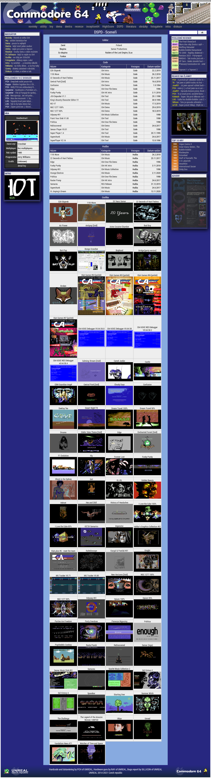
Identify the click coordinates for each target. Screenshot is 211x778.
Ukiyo (119, 718)
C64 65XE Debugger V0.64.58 (119, 328)
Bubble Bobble (185, 149)
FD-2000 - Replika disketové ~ (191, 52)
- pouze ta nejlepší (15, 43)
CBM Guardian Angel (63, 384)
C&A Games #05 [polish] (119, 275)
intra (167, 26)
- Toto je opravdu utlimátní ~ (187, 102)
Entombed (183, 155)
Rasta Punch (91, 645)
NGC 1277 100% (57, 107)
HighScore (108, 26)
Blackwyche (184, 152)
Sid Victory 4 (63, 692)
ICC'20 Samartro (91, 526)
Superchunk (55, 136)
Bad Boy (147, 225)
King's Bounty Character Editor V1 (64, 99)
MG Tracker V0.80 (91, 575)
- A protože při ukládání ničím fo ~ (188, 79)
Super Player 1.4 (57, 133)
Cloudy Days (119, 384)
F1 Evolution (63, 455)
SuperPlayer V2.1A (58, 140)
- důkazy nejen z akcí (18, 60)
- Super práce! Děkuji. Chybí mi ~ (188, 105)
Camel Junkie (119, 360)
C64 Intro (105, 70)
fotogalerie (156, 26)
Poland (119, 45)
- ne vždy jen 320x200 (17, 57)
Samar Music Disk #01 (63, 670)
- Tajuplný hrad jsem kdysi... (18, 101)
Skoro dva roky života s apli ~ (191, 44)
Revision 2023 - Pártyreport (190, 55)
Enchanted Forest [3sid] (147, 432)
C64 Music (105, 74)
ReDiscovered (55, 125)
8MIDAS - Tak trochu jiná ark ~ (192, 58)
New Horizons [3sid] (119, 574)
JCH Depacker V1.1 (58, 96)
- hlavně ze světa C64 (17, 37)
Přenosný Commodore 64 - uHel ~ (192, 65)
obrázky (143, 26)
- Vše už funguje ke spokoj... (21, 92)
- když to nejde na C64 (20, 54)
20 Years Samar (119, 201)
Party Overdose (91, 621)
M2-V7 (53, 103)
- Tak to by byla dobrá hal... (18, 103)
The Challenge (63, 718)
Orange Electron (57, 172)
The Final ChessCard (187, 41)
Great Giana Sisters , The (189, 146)
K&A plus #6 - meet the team (63, 550)
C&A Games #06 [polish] (147, 275)
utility (43, 26)
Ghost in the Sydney (63, 479)
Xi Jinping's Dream (58, 191)
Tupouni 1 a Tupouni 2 (188, 69)
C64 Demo (105, 85)
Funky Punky (55, 92)
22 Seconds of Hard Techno (61, 77)
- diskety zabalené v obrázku (20, 68)
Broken (63, 285)
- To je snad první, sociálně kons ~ (188, 93)
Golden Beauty (147, 480)
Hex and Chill (91, 502)
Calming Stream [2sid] (91, 360)
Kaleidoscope (91, 550)
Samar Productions (119, 48)
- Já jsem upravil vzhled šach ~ (188, 85)
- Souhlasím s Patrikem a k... (21, 89)
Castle (147, 361)
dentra (68, 26)
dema (59, 26)
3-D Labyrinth (185, 160)
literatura (131, 26)
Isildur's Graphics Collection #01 (147, 526)
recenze (79, 26)
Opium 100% (119, 599)
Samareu (54, 184)
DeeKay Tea (63, 408)
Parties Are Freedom (63, 621)
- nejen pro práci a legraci (18, 48)
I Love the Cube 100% (147, 503)
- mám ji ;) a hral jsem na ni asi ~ (188, 88)
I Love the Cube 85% (63, 526)
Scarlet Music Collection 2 (119, 668)
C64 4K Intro (106, 92)
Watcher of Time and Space (91, 743)
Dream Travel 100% (119, 408)
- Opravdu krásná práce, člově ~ (189, 90)
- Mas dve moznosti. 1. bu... (18, 98)
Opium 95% (147, 598)
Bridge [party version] (147, 250)
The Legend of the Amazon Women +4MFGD (91, 718)
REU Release (106, 184)
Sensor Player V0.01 (58, 129)
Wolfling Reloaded (186, 47)
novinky (33, 26)
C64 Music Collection (110, 114)
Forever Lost (119, 456)
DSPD (120, 26)
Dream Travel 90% (147, 408)
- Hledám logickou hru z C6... (20, 84)
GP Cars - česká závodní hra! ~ (192, 61)
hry (51, 26)
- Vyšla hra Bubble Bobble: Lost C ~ (189, 99)
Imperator (119, 526)
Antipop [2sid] (91, 225)
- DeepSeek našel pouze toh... (19, 81)
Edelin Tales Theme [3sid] (91, 432)
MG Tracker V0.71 (63, 575)
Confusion (54, 85)
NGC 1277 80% (56, 110)
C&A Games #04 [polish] (91, 275)
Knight (147, 550)
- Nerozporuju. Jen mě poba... (19, 95)
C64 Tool (104, 96)
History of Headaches (119, 502)
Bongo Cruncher (91, 248)
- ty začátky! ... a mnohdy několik (21, 62)
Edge (52, 88)
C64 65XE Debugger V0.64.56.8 (91, 328)
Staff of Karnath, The (188, 158)
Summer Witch (147, 693)
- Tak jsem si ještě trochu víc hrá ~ (188, 82)
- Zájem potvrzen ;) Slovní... (18, 106)
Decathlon (183, 163)
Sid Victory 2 (147, 670)
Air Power (63, 225)
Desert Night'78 (91, 408)
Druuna (63, 432)
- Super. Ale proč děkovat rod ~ (188, 96)
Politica (53, 122)
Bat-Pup (63, 250)
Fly (91, 455)
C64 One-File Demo (109, 88)
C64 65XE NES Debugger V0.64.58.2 (147, 328)
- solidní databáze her (16, 40)
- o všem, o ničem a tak (18, 71)
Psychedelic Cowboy (63, 644)
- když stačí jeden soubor (18, 46)
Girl (91, 479)
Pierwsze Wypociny (119, 621)
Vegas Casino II (185, 144)
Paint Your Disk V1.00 (59, 118)
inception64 (92, 26)
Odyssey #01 (55, 114)
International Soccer (187, 166)
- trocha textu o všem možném (21, 51)
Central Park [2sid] (58, 81)
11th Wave (54, 74)
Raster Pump (55, 180)
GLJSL (119, 480)
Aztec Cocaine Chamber (119, 226)
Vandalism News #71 (63, 743)
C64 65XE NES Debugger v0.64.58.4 (63, 362)
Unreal (147, 718)
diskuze (177, 26)
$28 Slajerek (55, 70)
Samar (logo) (147, 645)
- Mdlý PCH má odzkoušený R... (20, 87)
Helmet (63, 502)
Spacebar (91, 693)
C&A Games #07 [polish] (63, 317)
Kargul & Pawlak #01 (119, 550)
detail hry (22, 165)
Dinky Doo (183, 169)
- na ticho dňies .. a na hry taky (22, 65)
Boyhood (119, 250)
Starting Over (119, 694)
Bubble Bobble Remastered (190, 50)
